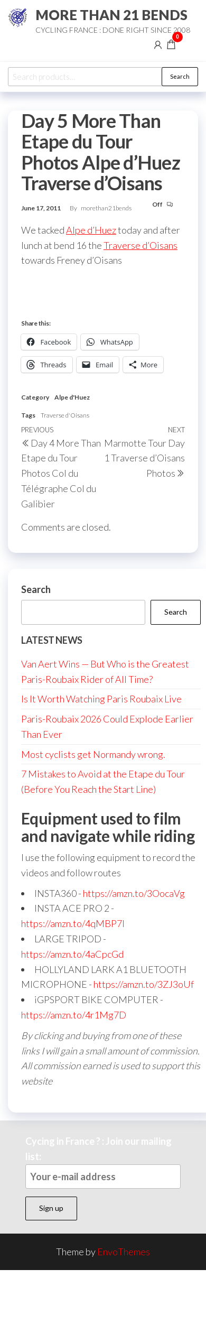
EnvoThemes (123, 1251)
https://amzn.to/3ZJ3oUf (143, 984)
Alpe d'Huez (72, 397)
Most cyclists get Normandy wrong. (93, 754)
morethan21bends (106, 208)
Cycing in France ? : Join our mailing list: (102, 1162)
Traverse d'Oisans (65, 415)
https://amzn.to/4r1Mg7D (73, 1015)
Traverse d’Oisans (140, 245)
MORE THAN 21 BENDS (111, 14)
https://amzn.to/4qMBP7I (73, 923)
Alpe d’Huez (91, 230)
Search (180, 76)
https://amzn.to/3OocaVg (134, 893)
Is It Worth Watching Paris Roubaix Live (101, 699)
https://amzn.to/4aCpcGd (72, 954)
